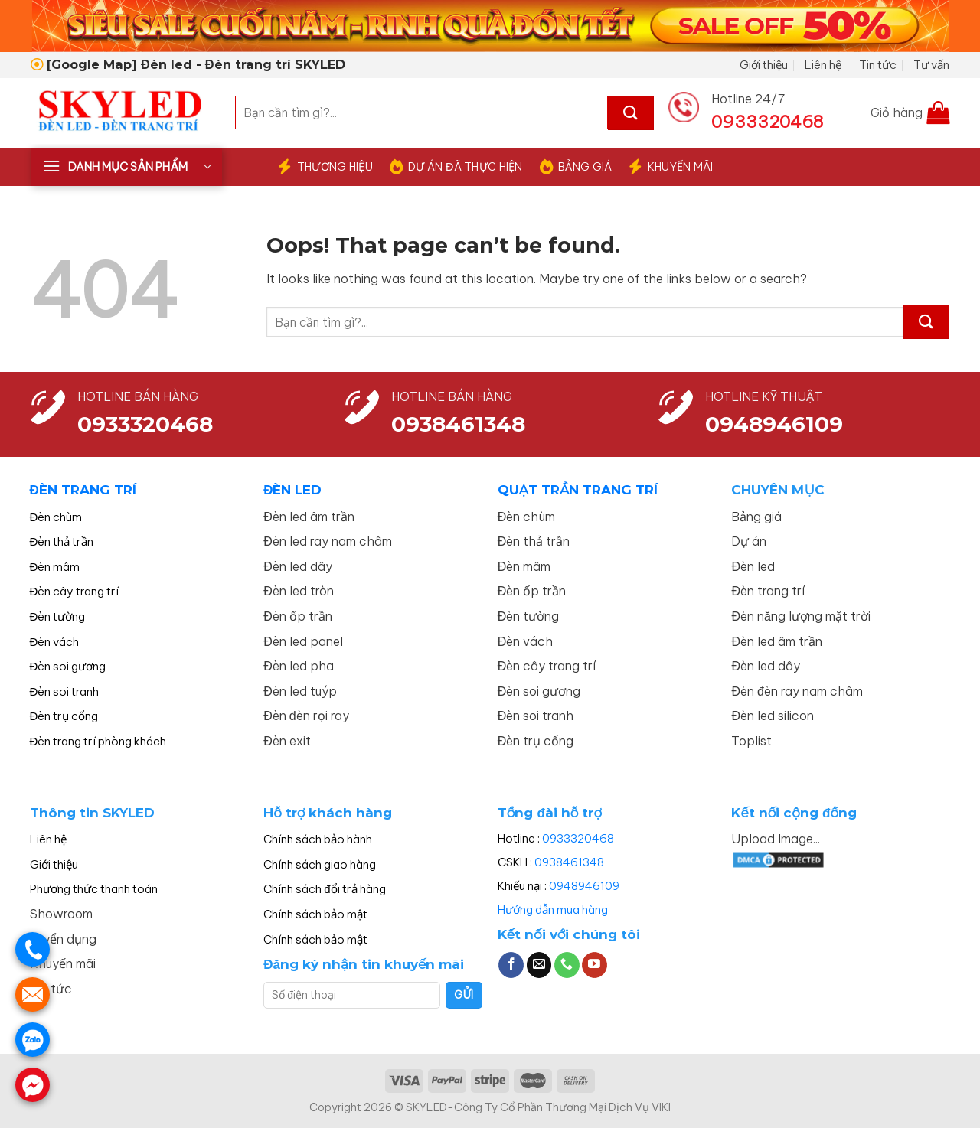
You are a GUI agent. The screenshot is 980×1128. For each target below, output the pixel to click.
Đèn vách (55, 641)
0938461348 (569, 862)
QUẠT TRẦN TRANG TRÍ (578, 489)
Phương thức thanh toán (94, 889)
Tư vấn (931, 64)
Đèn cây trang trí (74, 591)
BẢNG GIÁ (576, 166)
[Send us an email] (539, 965)
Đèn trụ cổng (64, 716)
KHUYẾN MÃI (671, 166)
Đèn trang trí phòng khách (98, 741)
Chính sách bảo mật (315, 914)
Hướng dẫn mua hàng (553, 909)
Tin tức (878, 64)
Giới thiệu (764, 64)
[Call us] (567, 965)
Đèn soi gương (68, 666)
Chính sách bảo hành (317, 839)
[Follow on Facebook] (511, 965)
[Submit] (631, 113)
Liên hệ (823, 64)
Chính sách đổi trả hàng (324, 889)
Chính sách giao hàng (319, 864)
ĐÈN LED (292, 489)
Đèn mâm (55, 566)
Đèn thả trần (62, 541)
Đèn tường (58, 616)
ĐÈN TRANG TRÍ (83, 489)
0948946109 (584, 886)
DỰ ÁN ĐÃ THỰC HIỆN (456, 166)
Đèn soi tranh (65, 691)
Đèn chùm (56, 517)
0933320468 (145, 424)
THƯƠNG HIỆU (325, 166)
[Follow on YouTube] (594, 965)
